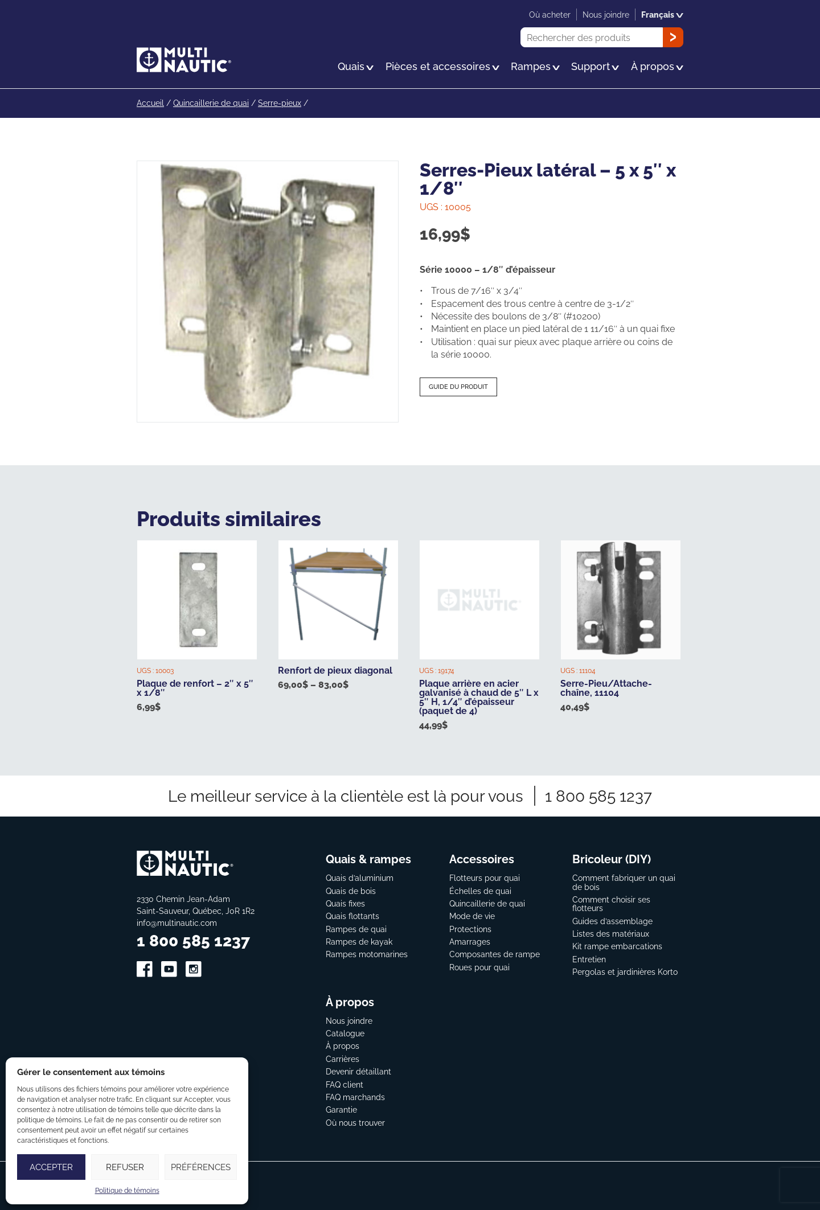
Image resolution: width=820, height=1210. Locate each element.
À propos (342, 1045)
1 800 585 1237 (598, 795)
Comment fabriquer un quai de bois (623, 882)
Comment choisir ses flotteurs (611, 903)
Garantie (341, 1109)
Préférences (201, 1167)
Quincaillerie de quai (211, 103)
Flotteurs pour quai (484, 877)
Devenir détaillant (358, 1071)
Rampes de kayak (359, 941)
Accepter (51, 1167)
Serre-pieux (279, 103)
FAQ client (344, 1083)
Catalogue (345, 1032)
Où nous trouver (355, 1121)
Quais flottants (352, 915)
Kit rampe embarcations (617, 945)
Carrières (342, 1057)
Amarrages (469, 941)
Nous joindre (349, 1019)
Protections (470, 928)
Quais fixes (345, 902)
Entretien (589, 958)
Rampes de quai (356, 928)
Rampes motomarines (367, 953)
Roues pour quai (479, 966)
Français (662, 14)
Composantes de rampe (494, 953)
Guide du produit (458, 387)
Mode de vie (472, 915)
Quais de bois (351, 889)
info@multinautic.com (177, 922)
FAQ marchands (355, 1096)
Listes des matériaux (610, 933)
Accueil (150, 103)
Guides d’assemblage (612, 920)
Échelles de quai (480, 889)
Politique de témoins (127, 1190)
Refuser (125, 1167)
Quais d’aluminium (359, 877)
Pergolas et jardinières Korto (625, 971)
